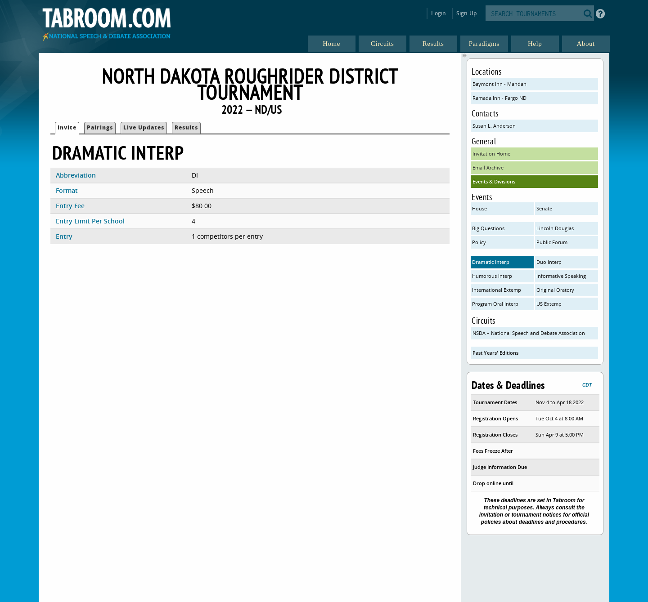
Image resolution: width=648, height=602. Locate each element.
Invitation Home (491, 153)
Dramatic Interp (490, 262)
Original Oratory (555, 289)
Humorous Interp (492, 275)
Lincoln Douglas (555, 228)
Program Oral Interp (495, 303)
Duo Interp (549, 262)
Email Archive (488, 167)
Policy (479, 242)
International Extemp (496, 289)
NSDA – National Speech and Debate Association (528, 333)
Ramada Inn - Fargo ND (499, 97)
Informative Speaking (561, 275)
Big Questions (488, 228)
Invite (67, 127)
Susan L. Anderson (494, 125)
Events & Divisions (493, 181)
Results (186, 127)
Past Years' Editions (495, 352)
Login (438, 13)
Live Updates (143, 127)
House (479, 208)
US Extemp (549, 303)
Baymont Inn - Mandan (499, 83)
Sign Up (466, 13)
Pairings (100, 127)
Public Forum (551, 242)
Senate (544, 208)
